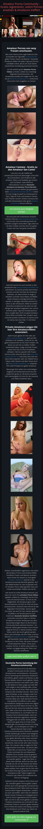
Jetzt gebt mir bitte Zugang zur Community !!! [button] (21, 818)
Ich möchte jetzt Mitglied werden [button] (21, 210)
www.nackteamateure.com (17, 338)
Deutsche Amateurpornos (19, 79)
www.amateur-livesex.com (28, 219)
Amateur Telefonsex (16, 580)
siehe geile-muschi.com (20, 637)
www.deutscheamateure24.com (21, 192)
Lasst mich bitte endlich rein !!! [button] (21, 656)
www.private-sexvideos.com (19, 363)
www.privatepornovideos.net (27, 287)
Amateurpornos (31, 57)
